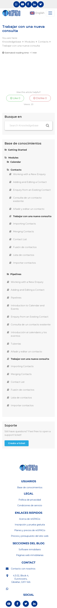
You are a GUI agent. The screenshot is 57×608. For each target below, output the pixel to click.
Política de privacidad (30, 499)
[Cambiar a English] (36, 13)
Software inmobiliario (30, 549)
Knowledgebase (12, 41)
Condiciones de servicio (29, 505)
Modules (30, 41)
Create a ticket (16, 443)
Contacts (43, 41)
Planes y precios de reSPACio (29, 530)
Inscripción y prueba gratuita (30, 524)
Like (15, 98)
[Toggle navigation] (50, 13)
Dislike (40, 98)
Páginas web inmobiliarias (29, 555)
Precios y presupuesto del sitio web (29, 536)
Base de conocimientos (29, 487)
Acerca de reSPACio (29, 519)
